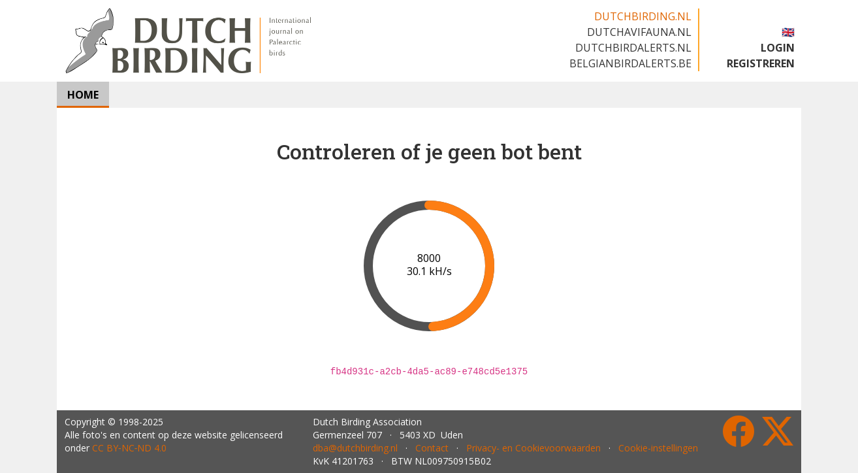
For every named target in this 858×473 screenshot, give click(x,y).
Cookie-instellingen (658, 448)
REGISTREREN (761, 63)
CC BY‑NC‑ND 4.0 (129, 448)
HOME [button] (83, 95)
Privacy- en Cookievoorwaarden (533, 448)
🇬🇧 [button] (788, 32)
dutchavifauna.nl (639, 32)
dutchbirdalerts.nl (633, 48)
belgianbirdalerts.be (630, 63)
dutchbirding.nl (642, 16)
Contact (432, 448)
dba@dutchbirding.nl (355, 448)
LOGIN (778, 48)
